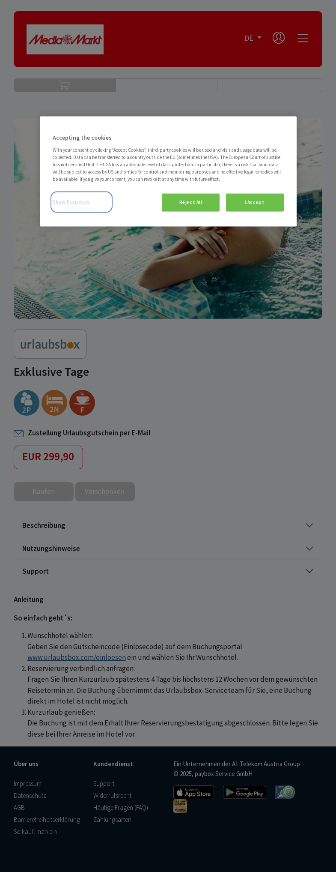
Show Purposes (71, 202)
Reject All (190, 202)
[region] (168, 172)
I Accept (255, 202)
